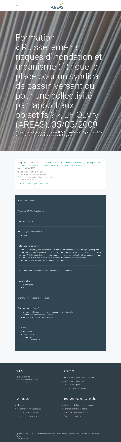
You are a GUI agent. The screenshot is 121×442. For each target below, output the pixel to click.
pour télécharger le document (35, 184)
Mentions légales (23, 439)
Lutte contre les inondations (76, 412)
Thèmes (20, 405)
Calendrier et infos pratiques (29, 409)
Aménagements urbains (74, 381)
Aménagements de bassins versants (79, 377)
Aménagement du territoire (75, 409)
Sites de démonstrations (27, 412)
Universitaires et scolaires (28, 416)
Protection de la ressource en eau (78, 405)
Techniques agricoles (73, 385)
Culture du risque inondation (76, 388)
